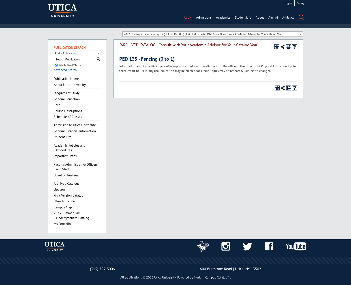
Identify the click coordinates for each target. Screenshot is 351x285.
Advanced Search (65, 70)
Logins (288, 3)
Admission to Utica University (75, 125)
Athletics (288, 17)
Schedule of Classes (68, 117)
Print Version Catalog (68, 195)
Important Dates (65, 156)
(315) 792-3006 (102, 268)
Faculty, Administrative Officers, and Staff (76, 166)
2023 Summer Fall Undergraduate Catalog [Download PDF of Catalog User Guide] (71, 215)
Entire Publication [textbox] (66, 53)
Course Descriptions (68, 111)
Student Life (243, 17)
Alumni (273, 17)
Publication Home (66, 79)
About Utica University (70, 85)
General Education (67, 99)
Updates (59, 189)
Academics (223, 17)
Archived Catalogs (66, 183)
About (260, 17)
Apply (188, 17)
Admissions (204, 17)
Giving (300, 3)
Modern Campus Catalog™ (212, 277)
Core (57, 105)
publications (133, 277)
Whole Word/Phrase (70, 65)
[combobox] (212, 34)
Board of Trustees (66, 175)
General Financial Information (75, 131)
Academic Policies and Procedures (69, 147)
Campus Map (63, 207)
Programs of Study (66, 93)
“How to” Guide (64, 201)
